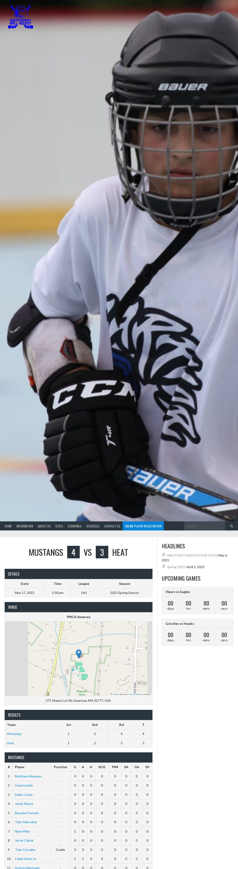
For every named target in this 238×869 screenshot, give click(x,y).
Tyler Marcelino (26, 822)
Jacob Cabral (24, 840)
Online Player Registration (143, 525)
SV (147, 767)
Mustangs (14, 734)
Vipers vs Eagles (177, 592)
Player (20, 767)
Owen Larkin (24, 785)
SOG (102, 767)
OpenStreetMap (135, 694)
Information (25, 525)
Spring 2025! (176, 567)
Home (8, 525)
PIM (115, 767)
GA (136, 767)
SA (126, 767)
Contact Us (112, 525)
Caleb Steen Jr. (25, 859)
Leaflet (114, 694)
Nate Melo (22, 831)
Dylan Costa (24, 795)
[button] (79, 654)
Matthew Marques (28, 776)
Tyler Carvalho (25, 850)
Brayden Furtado (27, 813)
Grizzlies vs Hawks (179, 623)
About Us (44, 525)
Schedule (92, 525)
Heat (10, 743)
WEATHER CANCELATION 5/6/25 (192, 555)
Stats (59, 525)
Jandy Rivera (24, 804)
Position (60, 767)
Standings (75, 525)
